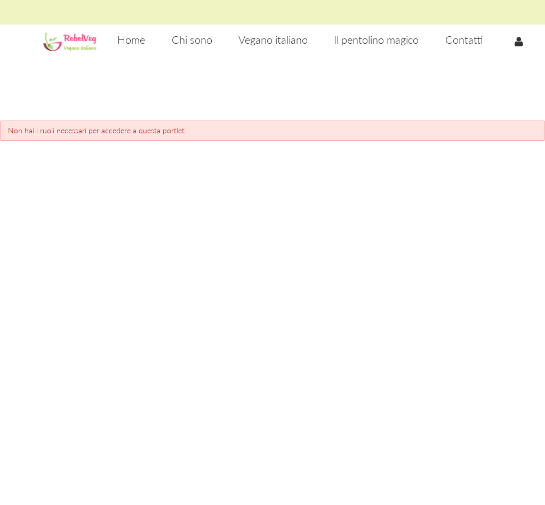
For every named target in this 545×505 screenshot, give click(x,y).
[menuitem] (131, 40)
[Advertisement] (272, 91)
